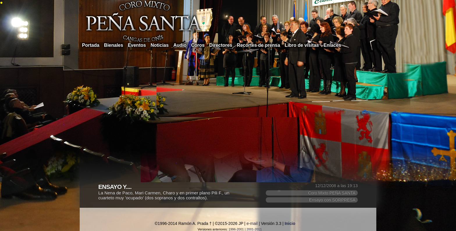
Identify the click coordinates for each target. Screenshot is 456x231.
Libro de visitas (302, 45)
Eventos (137, 45)
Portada (90, 45)
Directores (220, 45)
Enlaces (332, 45)
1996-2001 (236, 229)
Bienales (113, 45)
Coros (197, 45)
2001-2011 (254, 229)
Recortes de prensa (258, 45)
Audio (179, 45)
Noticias (160, 45)
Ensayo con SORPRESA (332, 200)
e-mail (252, 223)
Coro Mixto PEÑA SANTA (331, 193)
